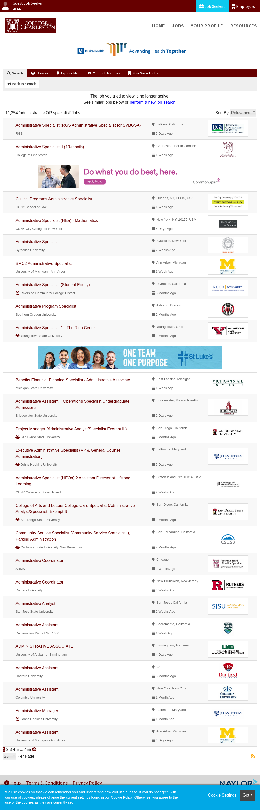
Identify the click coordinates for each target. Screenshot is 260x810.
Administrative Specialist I (38, 242)
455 (27, 749)
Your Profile (207, 26)
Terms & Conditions (47, 783)
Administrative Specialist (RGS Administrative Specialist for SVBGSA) (78, 125)
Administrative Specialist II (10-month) (49, 147)
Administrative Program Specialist (45, 306)
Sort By (222, 113)
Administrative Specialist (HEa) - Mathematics (56, 220)
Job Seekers (212, 6)
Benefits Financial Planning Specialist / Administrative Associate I (74, 380)
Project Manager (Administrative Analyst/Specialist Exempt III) (71, 429)
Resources (243, 26)
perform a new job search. (153, 102)
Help (12, 783)
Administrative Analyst (35, 603)
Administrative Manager (36, 711)
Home (158, 26)
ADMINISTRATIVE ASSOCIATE (44, 646)
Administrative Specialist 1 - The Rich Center (55, 328)
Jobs (178, 26)
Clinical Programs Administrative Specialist (53, 199)
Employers (243, 6)
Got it (247, 795)
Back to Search (21, 84)
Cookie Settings (222, 795)
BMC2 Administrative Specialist (43, 263)
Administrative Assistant (36, 625)
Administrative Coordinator (39, 560)
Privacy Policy (87, 783)
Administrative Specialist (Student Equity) (52, 285)
